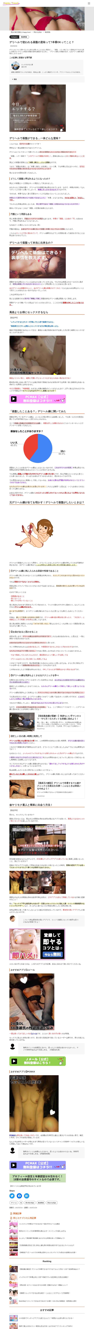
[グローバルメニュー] (88, 3)
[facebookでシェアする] (19, 1195)
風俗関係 (41, 1203)
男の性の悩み (29, 1203)
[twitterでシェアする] (12, 1195)
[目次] (47, 79)
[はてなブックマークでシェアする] (26, 1195)
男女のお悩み (51, 1203)
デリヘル (14, 1203)
